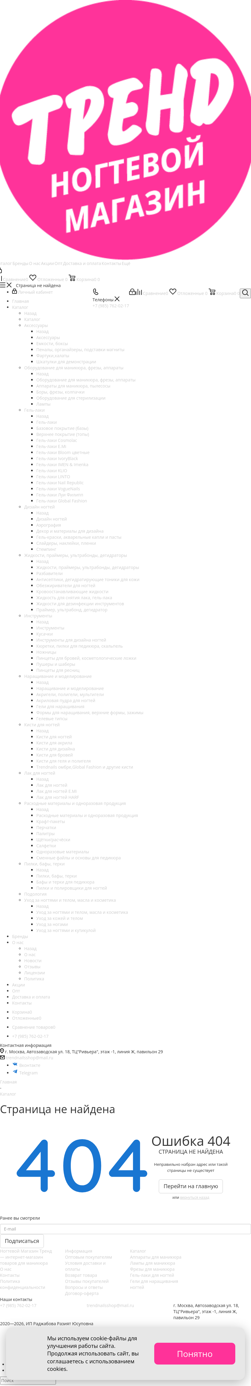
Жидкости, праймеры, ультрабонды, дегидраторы (87, 567)
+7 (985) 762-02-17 (18, 1305)
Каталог (32, 319)
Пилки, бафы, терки (56, 876)
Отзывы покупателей (87, 1281)
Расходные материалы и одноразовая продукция (87, 815)
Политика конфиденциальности (22, 1284)
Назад (30, 313)
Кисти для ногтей (54, 737)
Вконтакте (26, 1065)
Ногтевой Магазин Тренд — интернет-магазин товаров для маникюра (26, 1257)
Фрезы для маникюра (152, 1269)
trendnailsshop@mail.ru (29, 1058)
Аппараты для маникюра (155, 1257)
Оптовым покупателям (88, 1257)
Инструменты (50, 628)
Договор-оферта (82, 1293)
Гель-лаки (46, 422)
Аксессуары (48, 337)
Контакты (10, 1275)
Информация (78, 1251)
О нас (30, 954)
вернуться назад (194, 1197)
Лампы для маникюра (152, 1263)
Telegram (25, 1073)
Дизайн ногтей (51, 519)
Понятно (195, 1353)
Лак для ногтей (51, 785)
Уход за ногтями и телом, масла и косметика (82, 912)
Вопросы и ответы (84, 1287)
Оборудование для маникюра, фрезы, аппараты (85, 380)
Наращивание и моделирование (70, 688)
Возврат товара (81, 1275)
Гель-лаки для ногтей (152, 1275)
